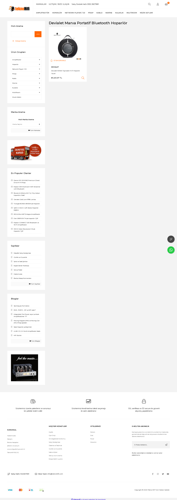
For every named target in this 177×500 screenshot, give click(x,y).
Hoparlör (15, 64)
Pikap (14, 74)
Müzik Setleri (16, 97)
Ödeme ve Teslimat (55, 444)
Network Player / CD (19, 69)
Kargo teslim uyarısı (56, 457)
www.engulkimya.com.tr (16, 448)
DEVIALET (55, 67)
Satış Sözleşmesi (54, 441)
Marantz (93, 441)
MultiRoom (16, 92)
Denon (92, 431)
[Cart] (166, 4)
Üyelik (51, 431)
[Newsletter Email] (151, 443)
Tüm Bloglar (35, 341)
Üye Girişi (52, 434)
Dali (91, 434)
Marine (14, 83)
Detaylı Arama (20, 41)
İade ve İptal (53, 451)
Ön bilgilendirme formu (57, 437)
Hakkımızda (11, 434)
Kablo (14, 78)
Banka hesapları (12, 441)
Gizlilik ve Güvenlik (55, 447)
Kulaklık (15, 88)
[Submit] (166, 443)
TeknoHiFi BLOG (13, 451)
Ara (38, 34)
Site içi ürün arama (55, 454)
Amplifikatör (16, 60)
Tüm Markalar (34, 130)
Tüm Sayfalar (34, 284)
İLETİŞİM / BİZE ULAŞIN (59, 4)
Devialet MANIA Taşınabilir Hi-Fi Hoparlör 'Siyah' (65, 72)
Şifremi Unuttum (13, 444)
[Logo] (19, 8)
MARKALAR (41, 4)
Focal (92, 437)
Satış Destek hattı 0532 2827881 (85, 4)
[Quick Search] (22, 34)
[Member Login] (158, 4)
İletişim (9, 438)
